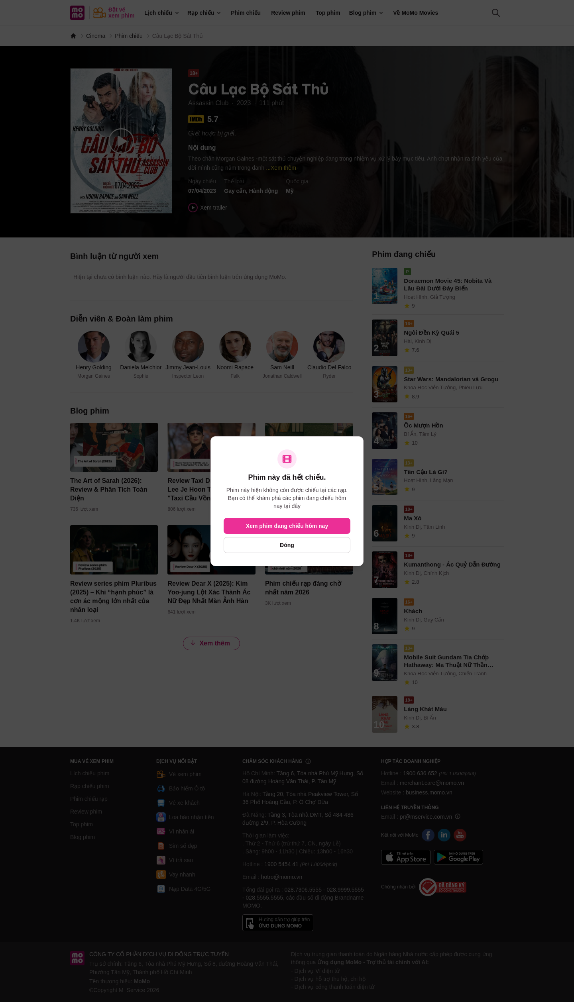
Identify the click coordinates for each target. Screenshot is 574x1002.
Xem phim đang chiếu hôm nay (287, 526)
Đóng (287, 545)
